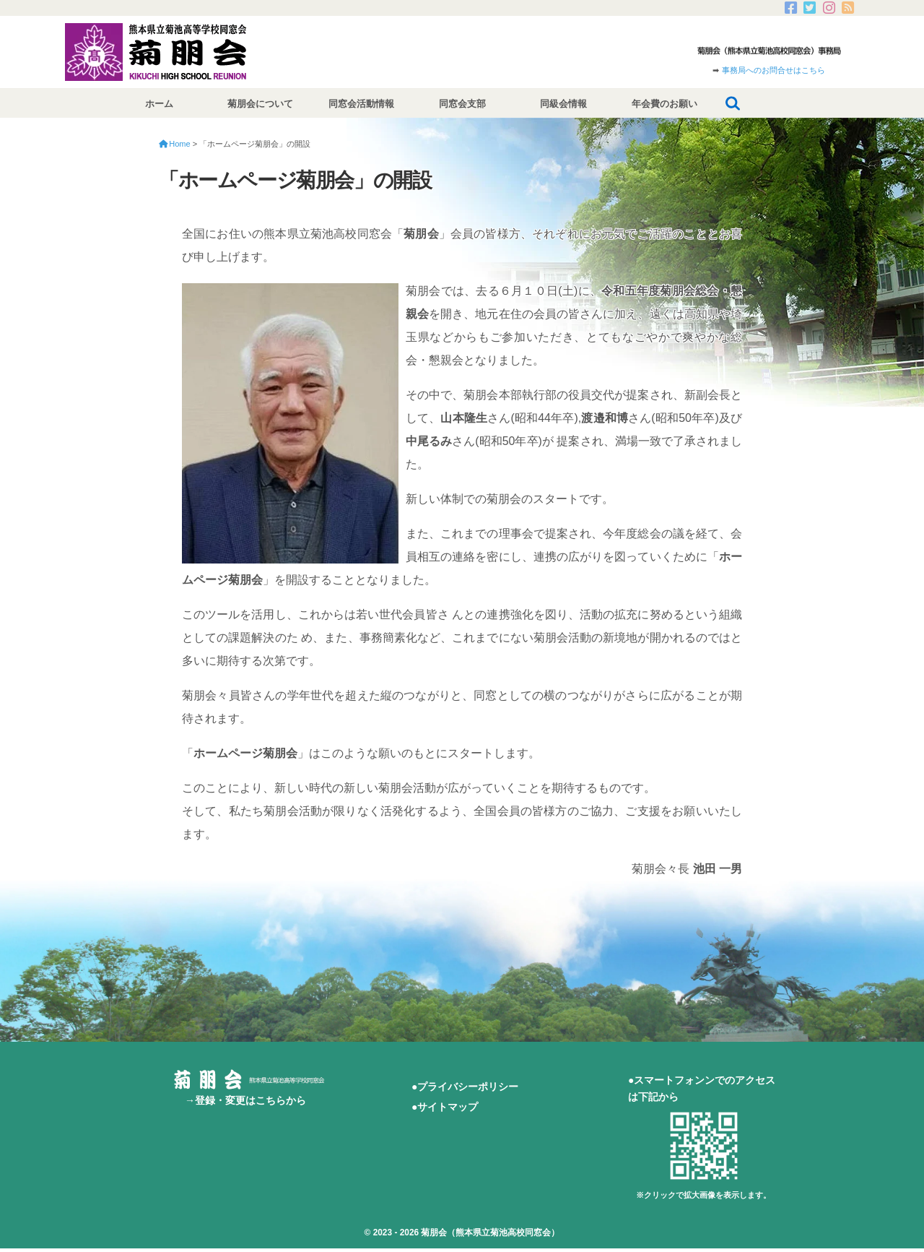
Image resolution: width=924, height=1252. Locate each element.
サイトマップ (447, 1107)
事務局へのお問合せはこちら (773, 70)
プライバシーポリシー (467, 1086)
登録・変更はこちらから (250, 1100)
